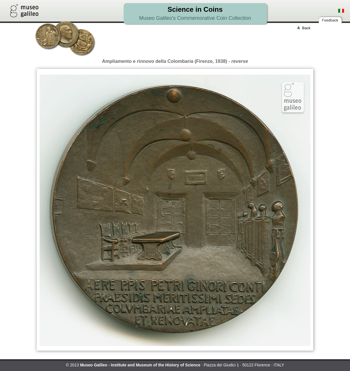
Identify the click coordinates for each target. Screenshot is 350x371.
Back (306, 28)
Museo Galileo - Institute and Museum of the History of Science (140, 365)
